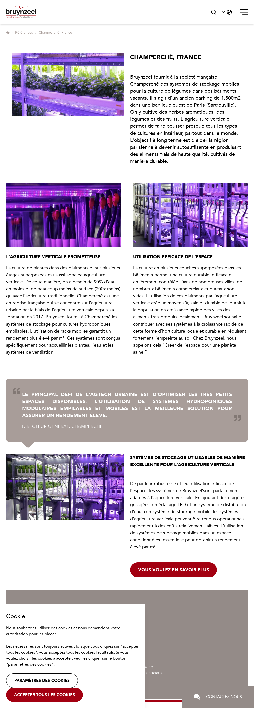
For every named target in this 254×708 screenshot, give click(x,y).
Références (24, 32)
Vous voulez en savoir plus (173, 570)
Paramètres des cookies (42, 680)
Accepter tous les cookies (44, 694)
